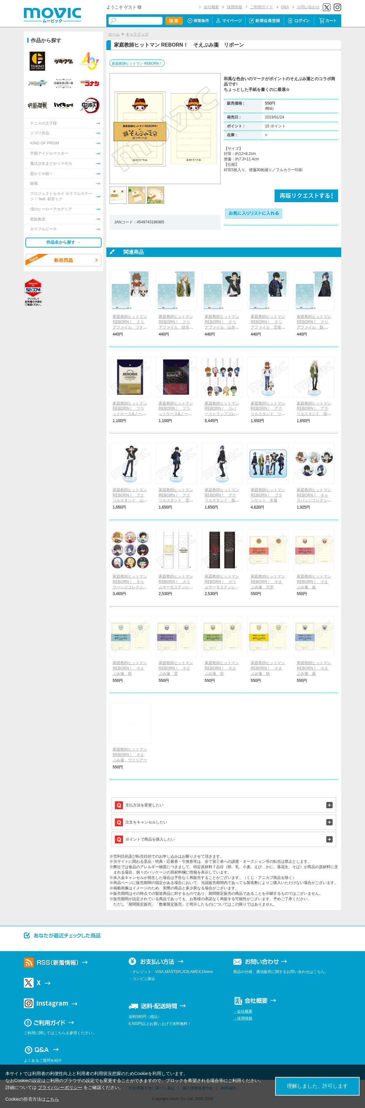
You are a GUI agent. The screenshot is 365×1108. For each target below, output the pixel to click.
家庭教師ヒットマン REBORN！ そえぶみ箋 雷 (222, 668)
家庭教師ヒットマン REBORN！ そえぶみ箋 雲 (176, 668)
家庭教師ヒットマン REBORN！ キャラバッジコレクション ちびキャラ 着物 (130, 587)
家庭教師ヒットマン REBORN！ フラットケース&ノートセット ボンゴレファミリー (130, 414)
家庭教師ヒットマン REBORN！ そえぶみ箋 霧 (314, 668)
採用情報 (234, 7)
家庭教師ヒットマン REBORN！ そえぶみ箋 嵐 (314, 581)
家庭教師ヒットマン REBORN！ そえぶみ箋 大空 (268, 581)
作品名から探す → (63, 242)
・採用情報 (242, 1018)
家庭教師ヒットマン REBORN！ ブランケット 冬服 (268, 495)
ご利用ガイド (261, 7)
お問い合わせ (308, 7)
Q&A (285, 7)
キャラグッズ (137, 34)
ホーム (114, 34)
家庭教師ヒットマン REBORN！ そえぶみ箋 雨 (130, 668)
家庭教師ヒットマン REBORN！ (137, 63)
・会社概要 (242, 1011)
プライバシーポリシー (60, 1087)
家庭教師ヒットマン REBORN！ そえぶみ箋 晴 (268, 668)
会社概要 (211, 7)
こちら (52, 1099)
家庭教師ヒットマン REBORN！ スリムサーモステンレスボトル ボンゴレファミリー (176, 587)
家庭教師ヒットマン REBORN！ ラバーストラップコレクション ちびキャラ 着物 (222, 414)
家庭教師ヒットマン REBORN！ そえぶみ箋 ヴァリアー (130, 754)
